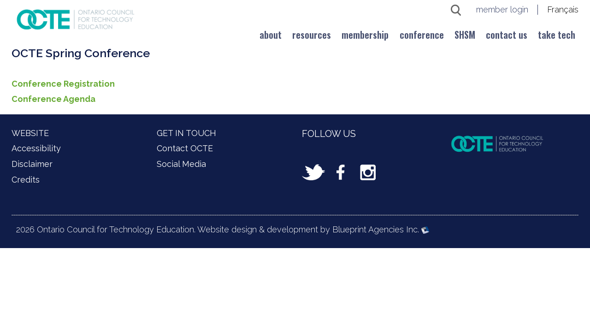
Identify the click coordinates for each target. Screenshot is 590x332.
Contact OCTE (185, 148)
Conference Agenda (53, 99)
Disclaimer (32, 164)
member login (502, 9)
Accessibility (36, 148)
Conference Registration (63, 84)
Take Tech (556, 35)
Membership (365, 35)
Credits (26, 179)
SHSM (464, 35)
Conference (422, 35)
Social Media (181, 164)
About (271, 35)
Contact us (506, 35)
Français (562, 9)
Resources (311, 35)
